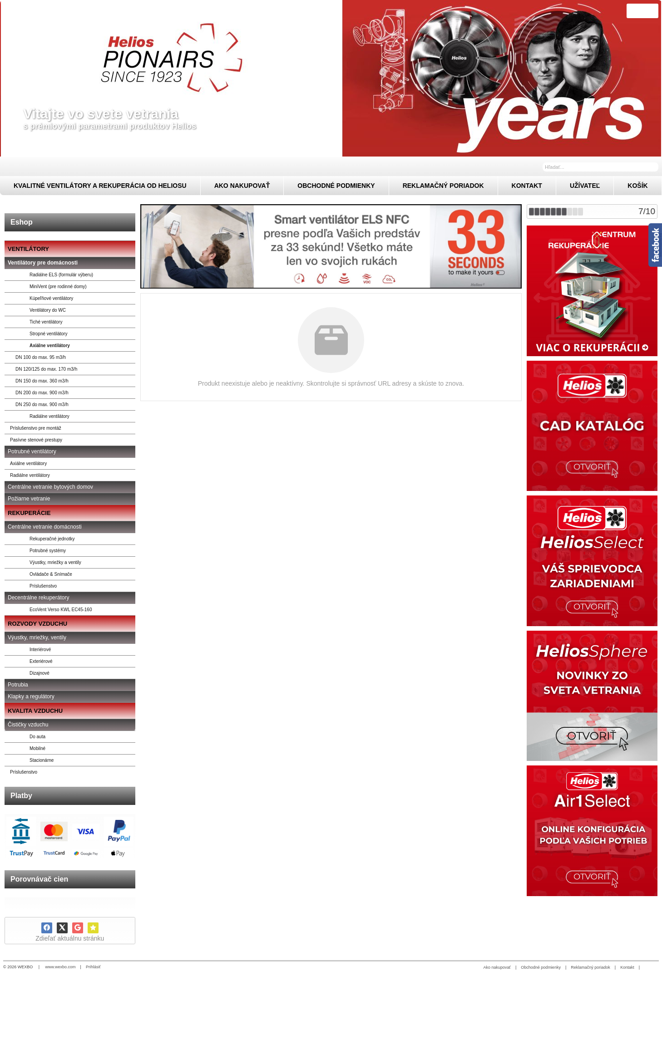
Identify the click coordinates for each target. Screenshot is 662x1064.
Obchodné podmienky (541, 967)
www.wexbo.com (60, 967)
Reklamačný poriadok (590, 967)
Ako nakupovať (497, 967)
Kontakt (627, 967)
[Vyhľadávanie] (600, 167)
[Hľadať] (652, 166)
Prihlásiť (93, 967)
